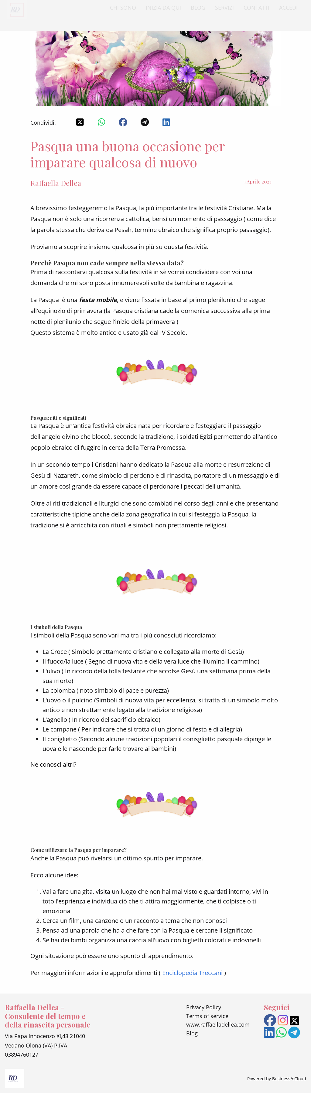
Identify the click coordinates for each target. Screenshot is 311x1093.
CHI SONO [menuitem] (123, 13)
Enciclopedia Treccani (192, 973)
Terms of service (207, 1016)
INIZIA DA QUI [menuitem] (163, 13)
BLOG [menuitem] (198, 13)
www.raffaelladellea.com (218, 1024)
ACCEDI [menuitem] (288, 13)
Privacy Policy (203, 1007)
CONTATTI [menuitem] (256, 13)
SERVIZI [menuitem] (224, 13)
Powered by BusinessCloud (276, 1078)
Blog (192, 1033)
